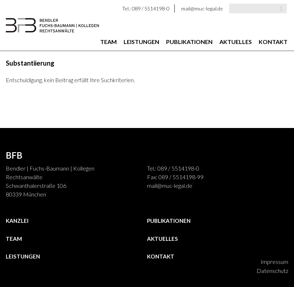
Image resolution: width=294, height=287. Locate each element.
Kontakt (273, 41)
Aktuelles (235, 41)
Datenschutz (272, 270)
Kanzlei (17, 220)
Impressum (274, 261)
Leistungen (141, 41)
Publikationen (189, 41)
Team (108, 41)
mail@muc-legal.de (202, 8)
